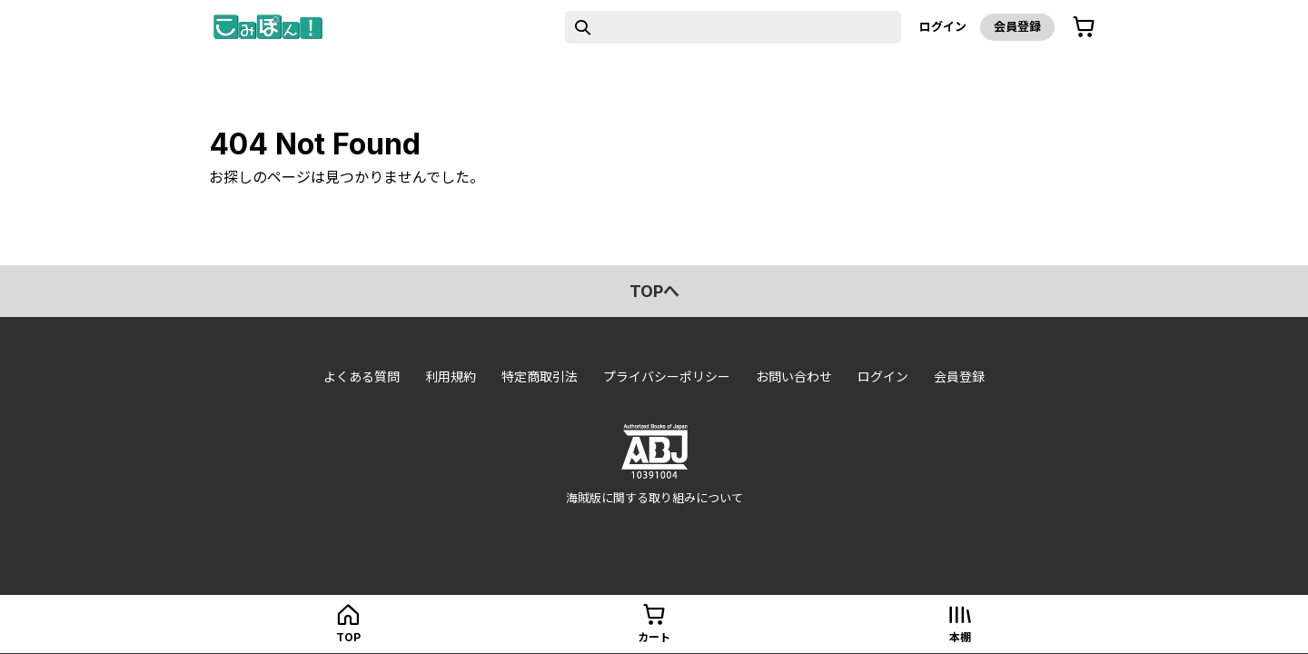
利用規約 (450, 376)
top (348, 637)
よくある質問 (361, 376)
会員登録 (1017, 26)
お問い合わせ (794, 376)
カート (654, 637)
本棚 (960, 637)
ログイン (942, 26)
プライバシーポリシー (666, 376)
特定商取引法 (539, 376)
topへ (654, 291)
